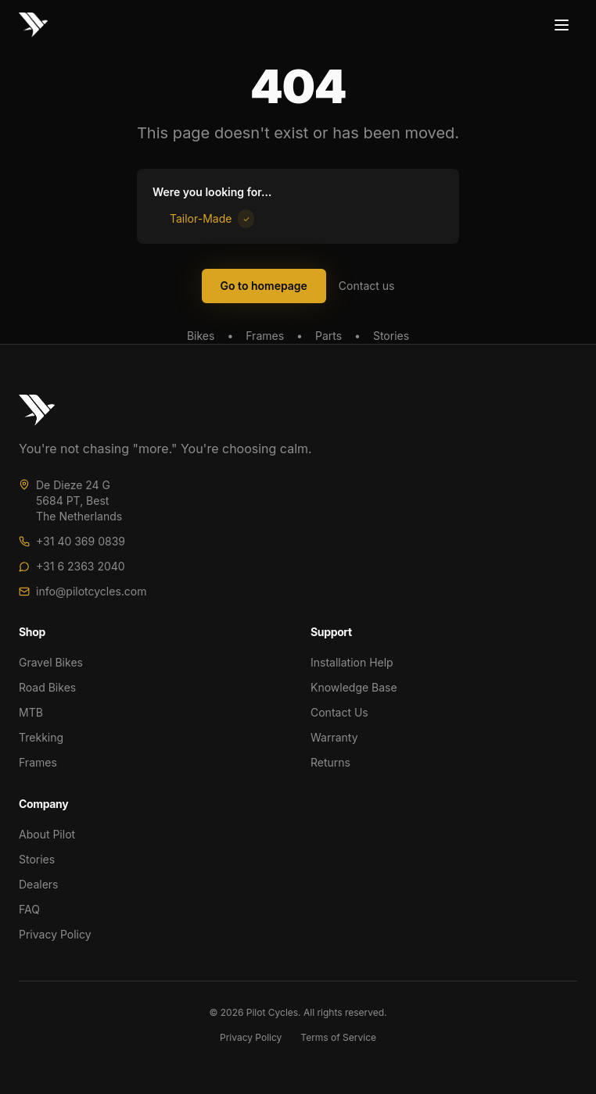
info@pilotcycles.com (91, 591)
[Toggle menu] (561, 25)
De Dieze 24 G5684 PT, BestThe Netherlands (79, 500)
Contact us (367, 285)
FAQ (29, 909)
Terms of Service (338, 1037)
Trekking (41, 737)
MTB (31, 712)
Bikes (200, 335)
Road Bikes (47, 687)
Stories (391, 335)
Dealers (38, 884)
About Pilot (47, 834)
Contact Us (339, 712)
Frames (265, 335)
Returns (330, 762)
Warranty (334, 737)
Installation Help (352, 662)
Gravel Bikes (51, 662)
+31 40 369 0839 (80, 541)
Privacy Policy (55, 934)
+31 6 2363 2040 (80, 566)
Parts (328, 335)
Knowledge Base (354, 687)
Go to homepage (264, 285)
